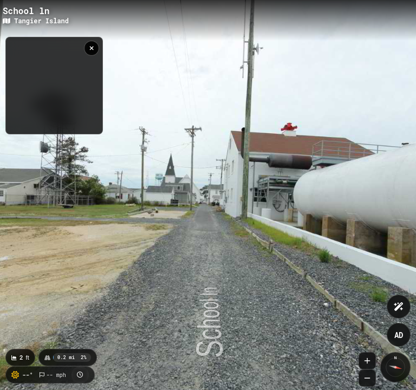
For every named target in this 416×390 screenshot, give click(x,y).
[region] (54, 85)
